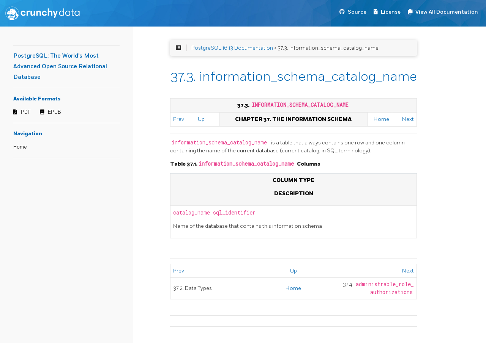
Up (201, 119)
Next (408, 119)
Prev (178, 119)
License (391, 12)
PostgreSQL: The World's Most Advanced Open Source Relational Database (60, 66)
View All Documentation (446, 12)
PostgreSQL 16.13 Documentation (232, 48)
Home (20, 147)
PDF (26, 112)
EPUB (54, 112)
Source (357, 12)
